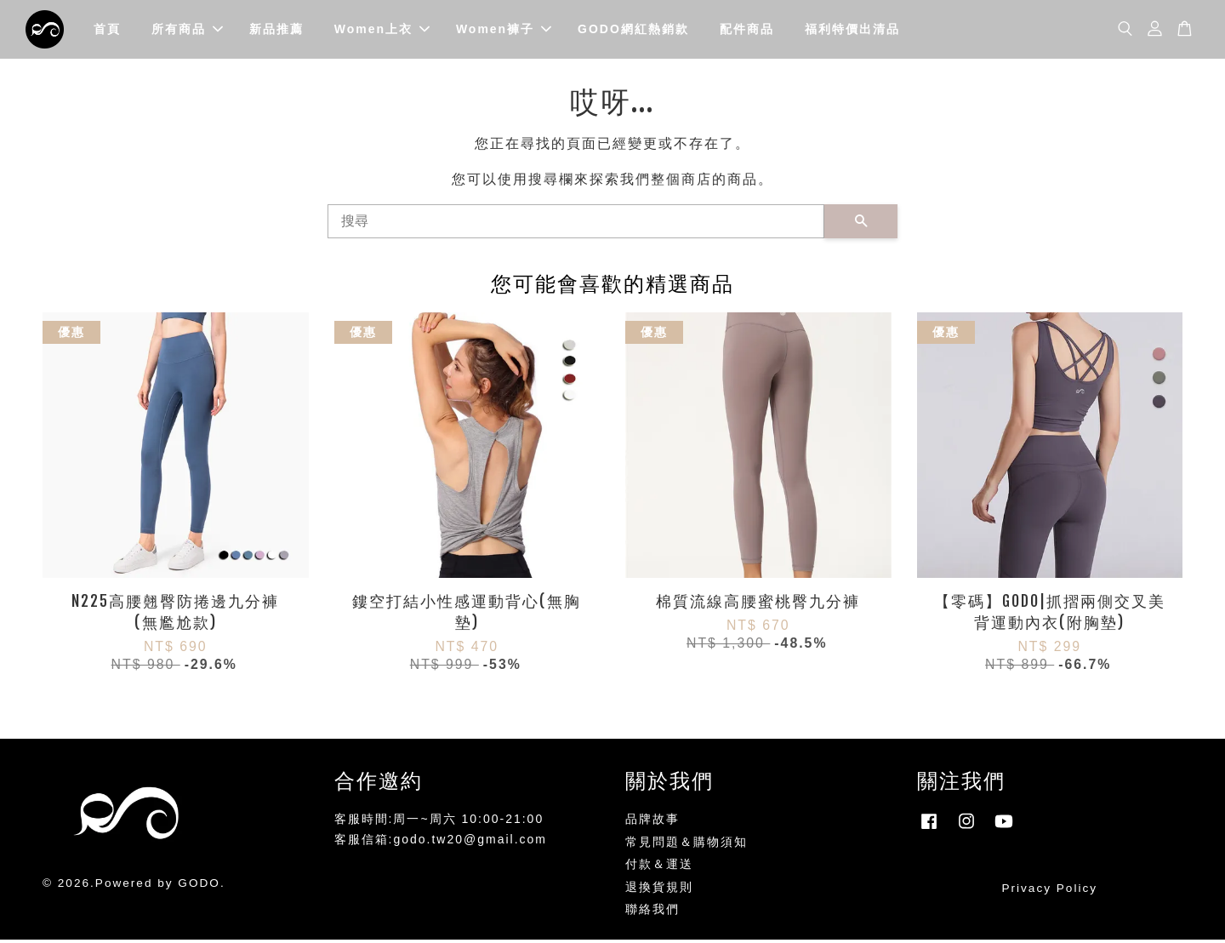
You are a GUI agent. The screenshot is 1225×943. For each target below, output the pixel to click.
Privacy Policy (1049, 892)
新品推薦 (276, 30)
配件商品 (747, 30)
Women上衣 (382, 30)
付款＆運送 (659, 868)
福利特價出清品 (852, 30)
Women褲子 (503, 30)
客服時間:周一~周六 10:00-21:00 (439, 823)
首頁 (107, 30)
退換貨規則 (659, 890)
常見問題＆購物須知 (686, 845)
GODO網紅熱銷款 (633, 30)
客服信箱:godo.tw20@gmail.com (441, 843)
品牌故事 (652, 823)
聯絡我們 (652, 913)
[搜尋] (576, 225)
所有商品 (187, 30)
